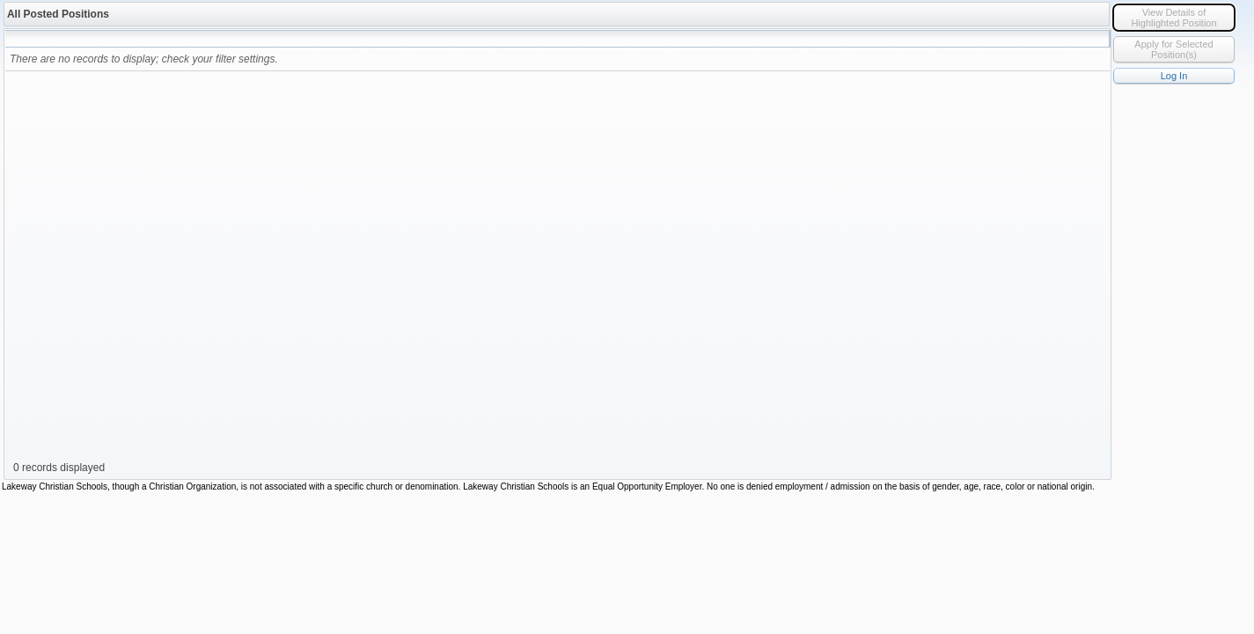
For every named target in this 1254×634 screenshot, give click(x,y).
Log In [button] (1174, 75)
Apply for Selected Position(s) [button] (1173, 49)
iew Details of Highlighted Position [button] (1173, 17)
